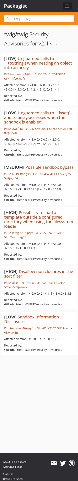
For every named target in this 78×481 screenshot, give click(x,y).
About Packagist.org (14, 462)
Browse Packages (13, 479)
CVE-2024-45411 (44, 174)
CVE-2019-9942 (45, 328)
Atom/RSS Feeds (12, 467)
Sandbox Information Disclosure (31, 319)
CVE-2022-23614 (46, 283)
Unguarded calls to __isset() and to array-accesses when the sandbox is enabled (37, 117)
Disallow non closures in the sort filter (38, 274)
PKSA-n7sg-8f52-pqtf (18, 233)
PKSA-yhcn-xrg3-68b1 (19, 74)
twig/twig (16, 34)
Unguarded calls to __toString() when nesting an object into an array (38, 63)
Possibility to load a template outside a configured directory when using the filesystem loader (38, 219)
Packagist (15, 5)
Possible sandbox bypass (49, 167)
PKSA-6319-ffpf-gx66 (18, 174)
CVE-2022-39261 (45, 233)
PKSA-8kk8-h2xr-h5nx (19, 283)
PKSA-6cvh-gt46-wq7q (19, 328)
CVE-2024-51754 (46, 74)
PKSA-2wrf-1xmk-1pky (19, 129)
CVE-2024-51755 (46, 129)
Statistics (8, 474)
